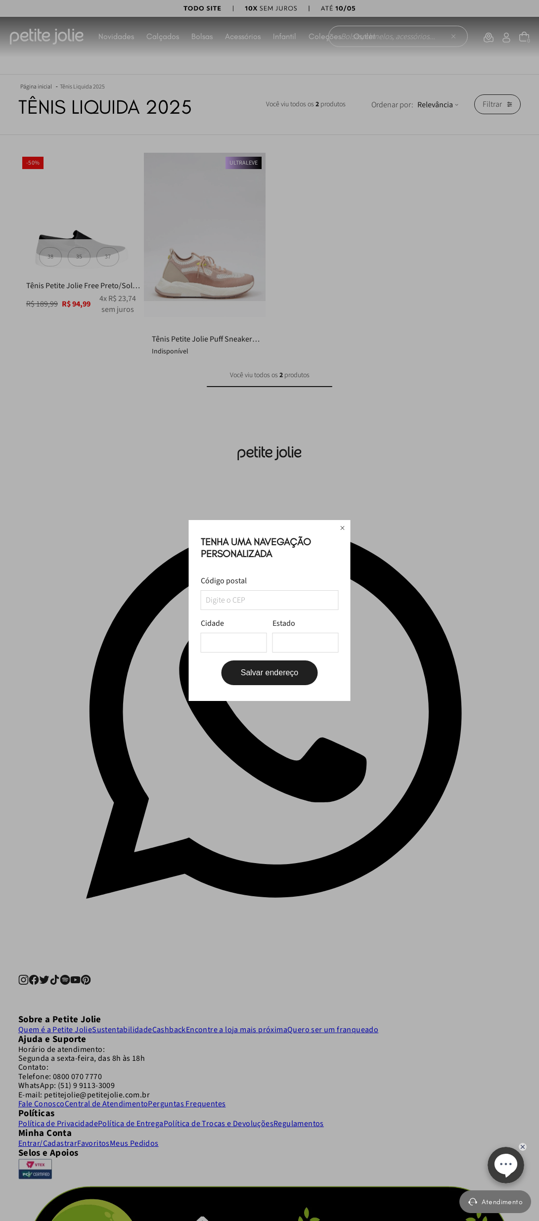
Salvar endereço (270, 672)
